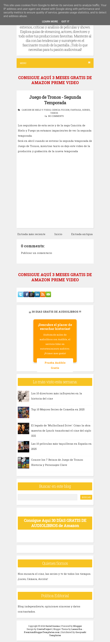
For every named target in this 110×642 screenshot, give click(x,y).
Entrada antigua (82, 234)
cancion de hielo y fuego (36, 109)
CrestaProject (44, 629)
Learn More (50, 21)
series (86, 109)
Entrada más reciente (31, 234)
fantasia (75, 109)
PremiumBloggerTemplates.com (41, 632)
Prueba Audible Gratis (55, 365)
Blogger (77, 626)
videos (54, 113)
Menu (55, 63)
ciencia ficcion (60, 109)
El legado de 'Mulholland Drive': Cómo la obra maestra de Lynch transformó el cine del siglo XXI (61, 430)
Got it (65, 21)
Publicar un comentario (36, 253)
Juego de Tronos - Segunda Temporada (55, 100)
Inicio (58, 234)
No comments (56, 116)
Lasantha (76, 629)
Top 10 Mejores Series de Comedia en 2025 (58, 409)
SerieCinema (52, 626)
